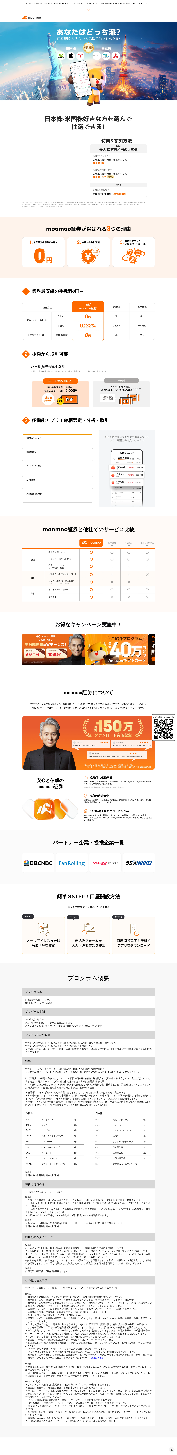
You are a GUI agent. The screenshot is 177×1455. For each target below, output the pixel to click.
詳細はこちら (97, 1362)
